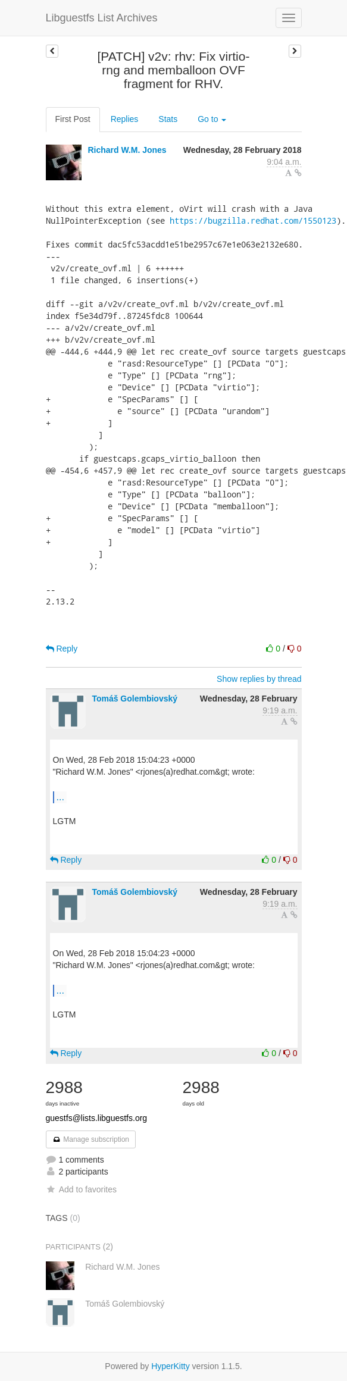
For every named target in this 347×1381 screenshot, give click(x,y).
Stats (167, 119)
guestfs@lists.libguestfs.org (97, 1118)
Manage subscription (91, 1139)
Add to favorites (81, 1189)
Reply (62, 648)
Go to (212, 119)
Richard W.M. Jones (126, 150)
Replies (125, 119)
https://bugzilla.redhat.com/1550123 (253, 220)
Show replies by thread (259, 679)
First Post (72, 119)
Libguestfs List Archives (102, 18)
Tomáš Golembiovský (134, 698)
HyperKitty (170, 1366)
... (60, 796)
